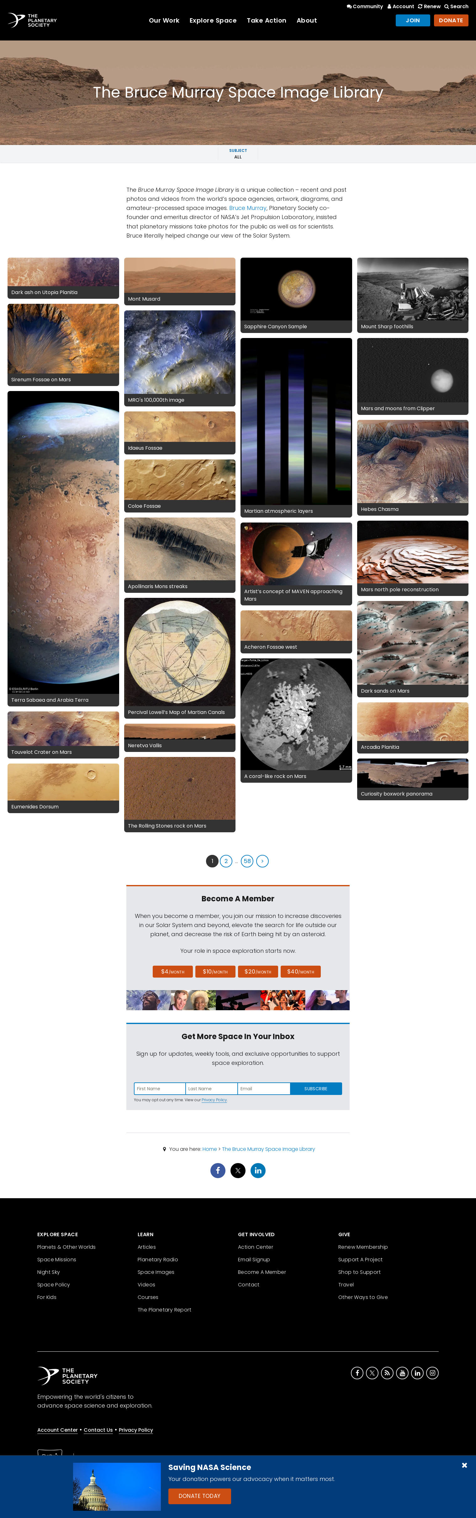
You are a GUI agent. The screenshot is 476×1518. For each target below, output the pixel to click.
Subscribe (315, 1089)
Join (413, 20)
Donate (451, 20)
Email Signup (254, 1259)
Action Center (255, 1247)
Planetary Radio (158, 1259)
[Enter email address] (264, 1088)
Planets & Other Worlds (66, 1247)
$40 (300, 971)
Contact (249, 1284)
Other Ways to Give (363, 1297)
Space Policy (53, 1284)
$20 (258, 971)
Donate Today (200, 1496)
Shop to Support (359, 1272)
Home (210, 1149)
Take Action (267, 20)
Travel (346, 1284)
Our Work (164, 20)
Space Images (156, 1272)
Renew (429, 6)
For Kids (46, 1297)
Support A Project (360, 1259)
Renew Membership (363, 1247)
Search (455, 6)
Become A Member (262, 1272)
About (307, 20)
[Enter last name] (212, 1088)
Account (400, 6)
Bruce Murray (248, 208)
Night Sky (48, 1272)
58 (247, 861)
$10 (215, 971)
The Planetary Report (164, 1309)
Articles (147, 1247)
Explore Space (213, 20)
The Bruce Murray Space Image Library (268, 1149)
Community (364, 6)
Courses (148, 1297)
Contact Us (98, 1430)
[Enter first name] (160, 1088)
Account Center (57, 1430)
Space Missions (57, 1259)
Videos (146, 1284)
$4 (173, 971)
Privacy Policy (214, 1099)
